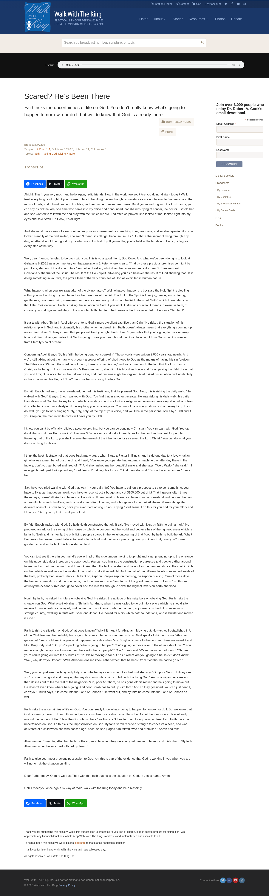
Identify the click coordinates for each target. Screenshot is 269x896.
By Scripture (224, 196)
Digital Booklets (224, 175)
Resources (198, 19)
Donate (236, 19)
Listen (143, 19)
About (160, 19)
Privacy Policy (66, 885)
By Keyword (223, 190)
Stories (178, 19)
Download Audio (176, 121)
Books (219, 225)
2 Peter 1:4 (43, 149)
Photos (220, 19)
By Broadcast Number (229, 203)
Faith (37, 153)
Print (167, 131)
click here (80, 842)
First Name (223, 137)
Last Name (222, 149)
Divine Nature (66, 153)
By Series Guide (226, 210)
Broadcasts (222, 182)
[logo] (41, 17)
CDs (218, 218)
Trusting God (49, 153)
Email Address (226, 124)
